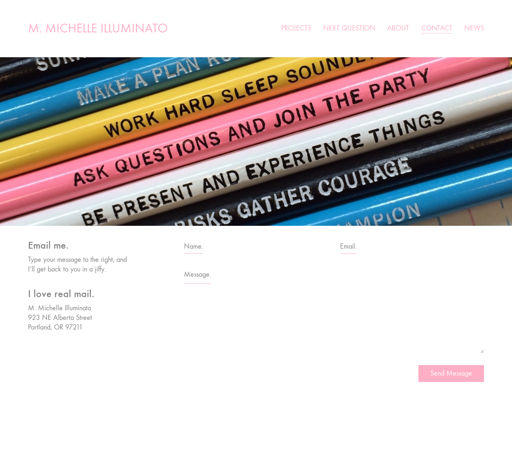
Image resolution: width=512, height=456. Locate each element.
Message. (197, 274)
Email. (348, 246)
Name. (193, 246)
